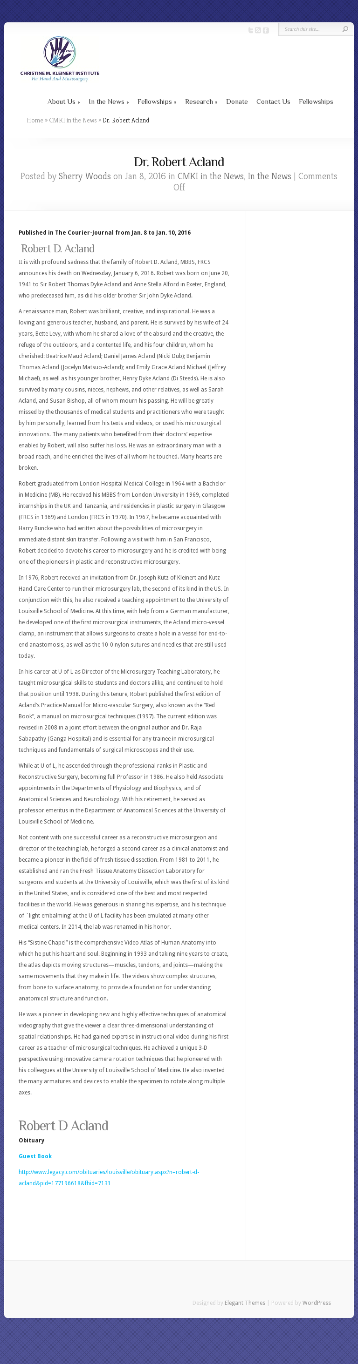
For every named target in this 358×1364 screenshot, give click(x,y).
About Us (62, 101)
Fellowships (155, 101)
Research (199, 101)
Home (35, 120)
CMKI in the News (73, 120)
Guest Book (35, 1156)
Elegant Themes (245, 1303)
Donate (237, 101)
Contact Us (273, 101)
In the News (106, 101)
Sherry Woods (85, 176)
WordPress (317, 1303)
